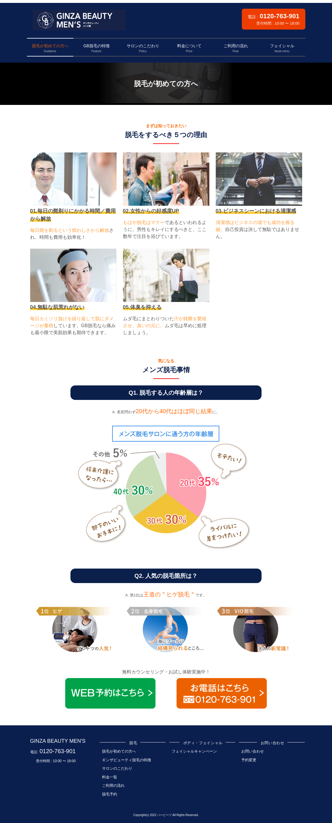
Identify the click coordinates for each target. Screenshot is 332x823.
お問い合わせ (252, 751)
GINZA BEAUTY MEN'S (58, 741)
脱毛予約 (109, 794)
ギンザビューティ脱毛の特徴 (126, 760)
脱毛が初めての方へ (119, 751)
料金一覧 (109, 777)
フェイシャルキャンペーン (194, 751)
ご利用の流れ (113, 785)
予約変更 (248, 760)
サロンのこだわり (117, 768)
